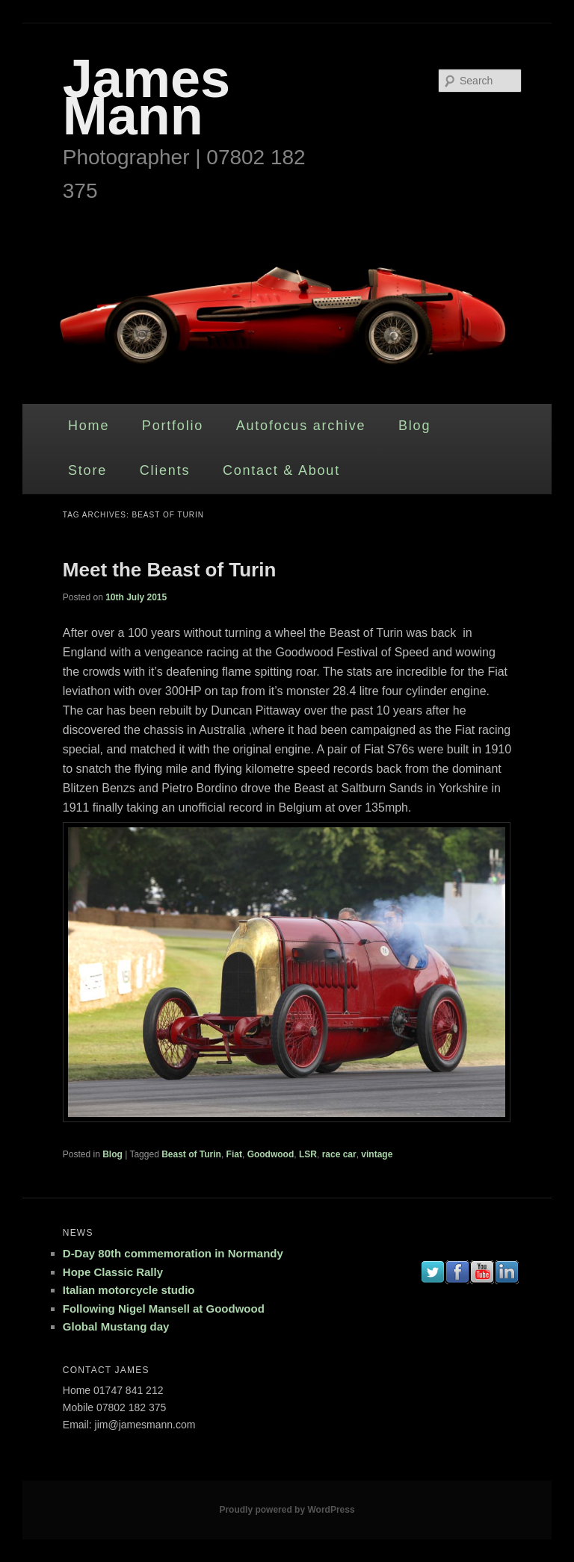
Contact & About (281, 470)
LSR (308, 1154)
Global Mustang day (116, 1326)
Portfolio (172, 425)
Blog (414, 425)
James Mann (146, 97)
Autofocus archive (301, 425)
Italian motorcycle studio (129, 1289)
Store (87, 470)
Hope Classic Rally (113, 1272)
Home (88, 425)
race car (339, 1154)
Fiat (234, 1154)
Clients (165, 470)
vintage (376, 1154)
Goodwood (270, 1154)
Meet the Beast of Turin (170, 569)
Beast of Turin (191, 1154)
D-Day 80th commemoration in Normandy (173, 1253)
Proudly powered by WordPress (286, 1510)
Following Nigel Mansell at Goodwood (164, 1308)
